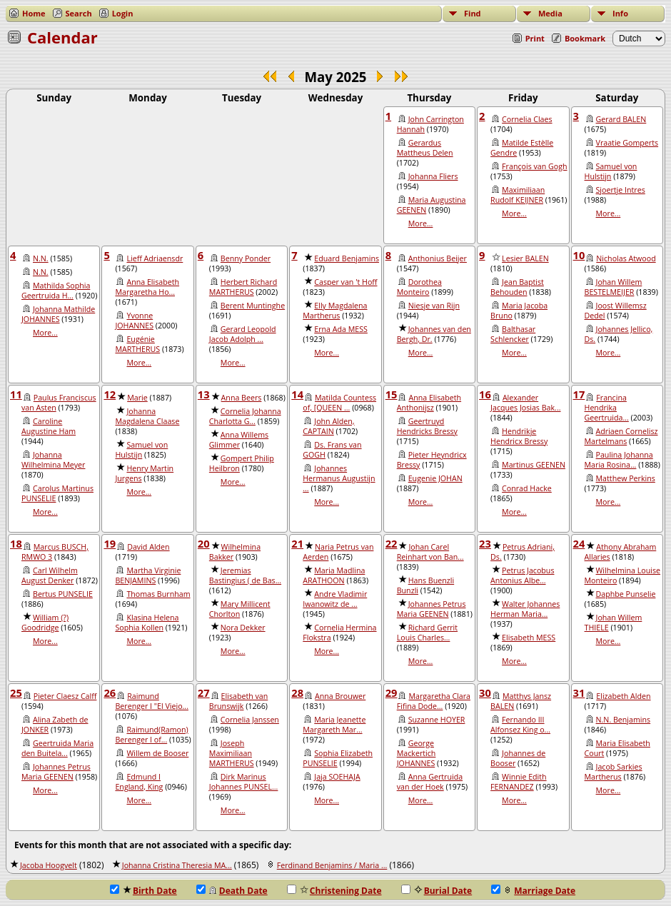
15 (391, 394)
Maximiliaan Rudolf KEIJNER (517, 195)
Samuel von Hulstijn (611, 171)
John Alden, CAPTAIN (328, 426)
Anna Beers (241, 398)
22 (391, 543)
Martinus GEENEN (533, 465)
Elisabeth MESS (528, 638)
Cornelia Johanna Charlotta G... (245, 416)
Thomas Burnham (158, 594)
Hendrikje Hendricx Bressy (519, 436)
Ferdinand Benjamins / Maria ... (332, 865)
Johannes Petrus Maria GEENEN (431, 609)
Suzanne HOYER (436, 720)
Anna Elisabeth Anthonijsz (429, 403)
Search (79, 13)
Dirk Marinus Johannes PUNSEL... (243, 782)
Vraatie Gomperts (627, 143)
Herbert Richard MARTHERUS (243, 287)
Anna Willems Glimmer (238, 440)
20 (204, 543)
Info (620, 13)
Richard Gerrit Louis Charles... (427, 633)
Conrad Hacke (527, 488)
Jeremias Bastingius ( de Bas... (245, 575)
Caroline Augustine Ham (48, 426)
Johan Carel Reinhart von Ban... (430, 552)
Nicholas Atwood (625, 258)
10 (579, 255)
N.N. (41, 258)
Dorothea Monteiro (419, 287)
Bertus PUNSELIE (63, 594)
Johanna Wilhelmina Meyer (53, 460)
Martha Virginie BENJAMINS (148, 575)
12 (110, 394)
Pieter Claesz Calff (65, 696)
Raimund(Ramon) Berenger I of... (151, 735)
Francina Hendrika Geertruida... (607, 408)
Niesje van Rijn (434, 306)
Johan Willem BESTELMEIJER (613, 287)
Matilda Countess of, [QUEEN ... (339, 403)
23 (485, 543)
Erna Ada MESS (341, 329)
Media (550, 13)
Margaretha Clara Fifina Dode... (433, 701)
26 (110, 692)
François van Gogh (534, 166)
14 (297, 394)
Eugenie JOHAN (435, 478)
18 (16, 543)
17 (579, 394)
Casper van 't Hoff (345, 282)
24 (579, 543)
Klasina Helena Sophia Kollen (146, 623)
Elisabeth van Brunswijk (238, 701)
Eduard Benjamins (346, 258)
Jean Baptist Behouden (517, 287)
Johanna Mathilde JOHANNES (58, 314)
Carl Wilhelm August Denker (49, 575)
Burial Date (437, 891)
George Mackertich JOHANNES (416, 753)
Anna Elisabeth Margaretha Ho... (147, 287)
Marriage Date (533, 891)
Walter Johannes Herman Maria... (525, 609)
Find (472, 13)
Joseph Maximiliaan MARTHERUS (231, 753)
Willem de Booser (157, 753)
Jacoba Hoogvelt (48, 865)
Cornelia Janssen (250, 720)
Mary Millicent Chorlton (240, 609)
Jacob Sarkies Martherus (613, 772)
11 (16, 394)
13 (204, 394)
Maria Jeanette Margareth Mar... (334, 725)
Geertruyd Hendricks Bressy (427, 426)
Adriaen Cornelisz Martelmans (621, 436)
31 (579, 692)
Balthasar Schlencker (512, 334)
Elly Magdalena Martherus (335, 311)
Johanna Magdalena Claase (147, 416)
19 (110, 543)
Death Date (232, 891)
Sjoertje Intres (620, 190)
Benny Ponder (246, 258)
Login (122, 13)
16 (485, 394)
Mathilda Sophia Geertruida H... (55, 291)
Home (34, 13)
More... (420, 223)
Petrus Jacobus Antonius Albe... (522, 575)
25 (16, 692)
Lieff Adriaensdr (154, 258)
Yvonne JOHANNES (134, 321)
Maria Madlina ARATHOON (334, 575)
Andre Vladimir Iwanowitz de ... (335, 599)
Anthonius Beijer (437, 258)
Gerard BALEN (621, 119)
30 (485, 692)
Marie (137, 398)
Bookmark (585, 38)
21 (297, 543)
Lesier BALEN (525, 258)
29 (391, 692)
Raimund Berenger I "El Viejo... (151, 701)
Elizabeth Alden (623, 696)
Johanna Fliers (433, 176)
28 (297, 692)
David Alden (148, 547)
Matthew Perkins (625, 478)
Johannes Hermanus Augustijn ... (339, 478)
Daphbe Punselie (626, 594)
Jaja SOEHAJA (337, 777)
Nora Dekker (243, 628)
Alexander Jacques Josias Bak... (525, 403)
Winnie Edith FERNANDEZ (518, 782)
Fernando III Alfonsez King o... (520, 725)
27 (204, 692)
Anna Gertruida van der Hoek (430, 782)
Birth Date (143, 891)
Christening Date (334, 891)
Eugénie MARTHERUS (137, 344)
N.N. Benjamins (623, 720)
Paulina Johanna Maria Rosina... (619, 460)
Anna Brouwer (340, 696)
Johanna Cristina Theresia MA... (177, 865)
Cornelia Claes (527, 119)
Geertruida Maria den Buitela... (57, 748)
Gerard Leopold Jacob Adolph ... (242, 334)
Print (535, 38)
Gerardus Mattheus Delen (425, 148)
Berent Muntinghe (253, 306)
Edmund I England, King (139, 782)
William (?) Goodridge (45, 623)
